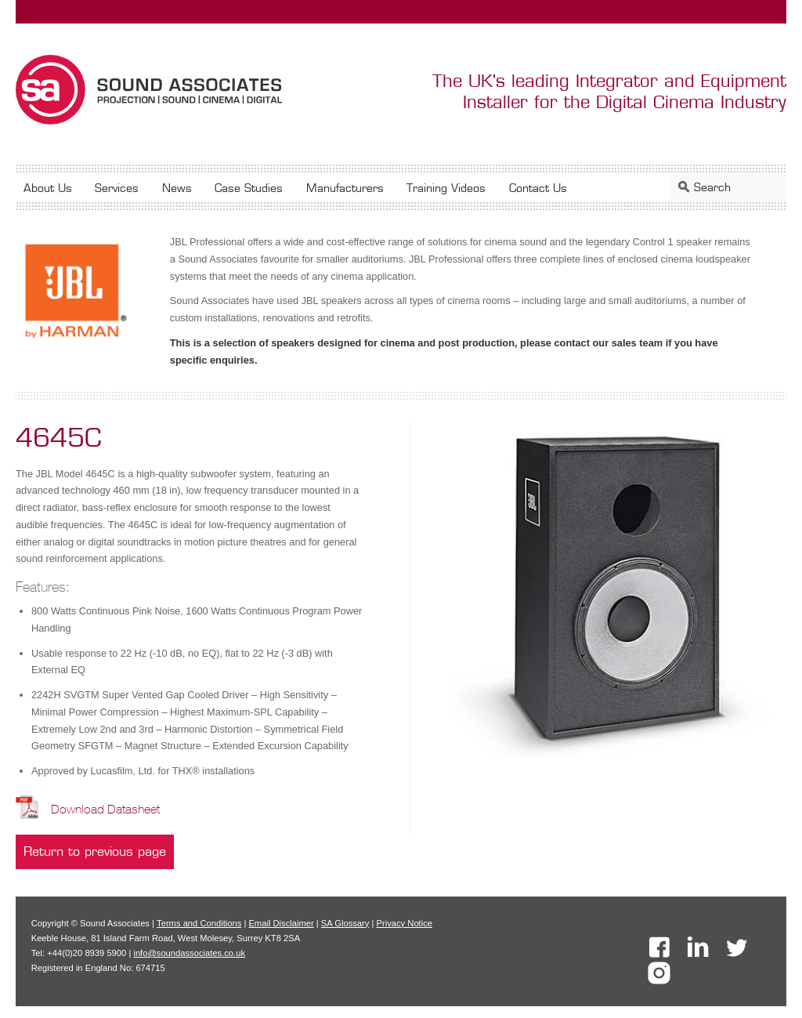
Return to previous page (94, 851)
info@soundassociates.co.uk (189, 953)
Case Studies (249, 187)
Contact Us (538, 187)
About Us (47, 187)
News (177, 187)
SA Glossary (345, 923)
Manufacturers (345, 187)
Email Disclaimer (280, 923)
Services (117, 187)
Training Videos (446, 187)
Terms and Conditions (199, 923)
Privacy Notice (405, 923)
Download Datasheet (105, 809)
